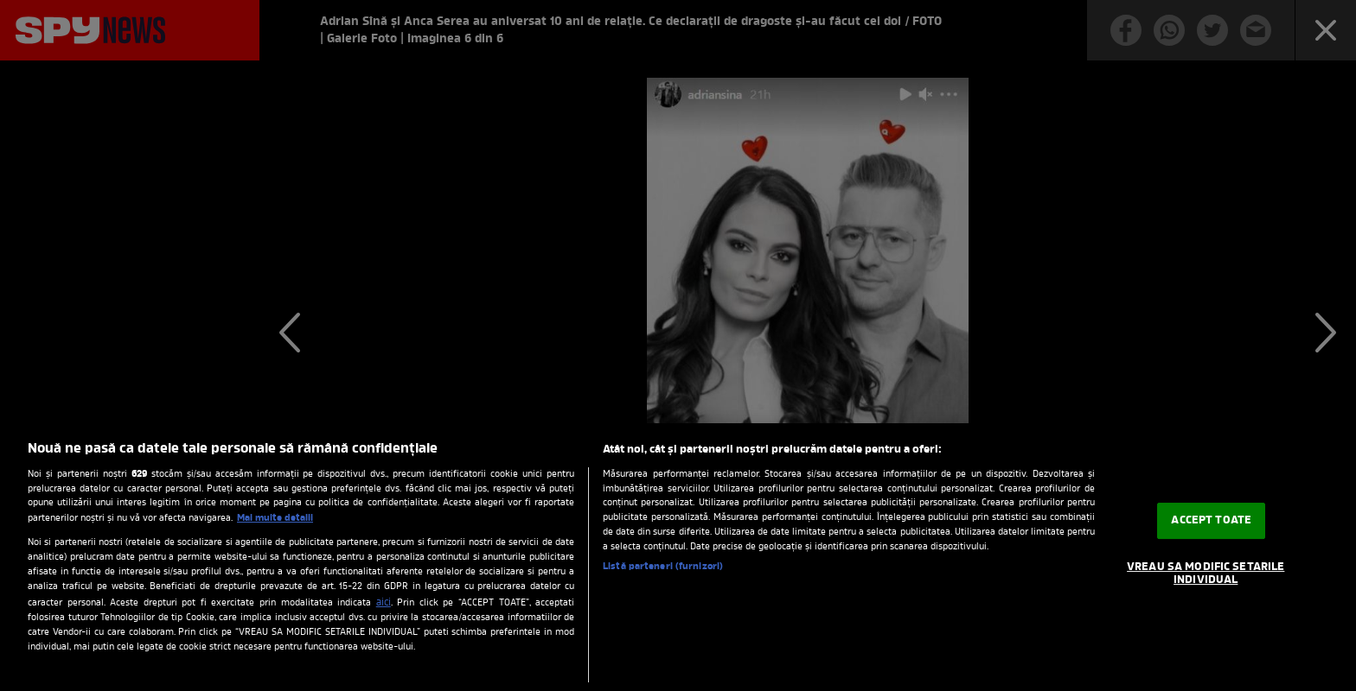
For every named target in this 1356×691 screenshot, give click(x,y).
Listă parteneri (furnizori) (663, 567)
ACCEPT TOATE (1211, 520)
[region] (678, 557)
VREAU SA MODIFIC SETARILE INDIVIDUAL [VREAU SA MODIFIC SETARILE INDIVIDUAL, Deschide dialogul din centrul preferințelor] (1205, 574)
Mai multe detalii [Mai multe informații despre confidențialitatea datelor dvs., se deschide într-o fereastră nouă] (275, 518)
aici (383, 603)
